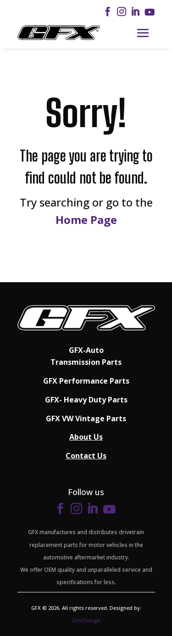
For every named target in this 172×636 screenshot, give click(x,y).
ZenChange (86, 620)
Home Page (86, 219)
